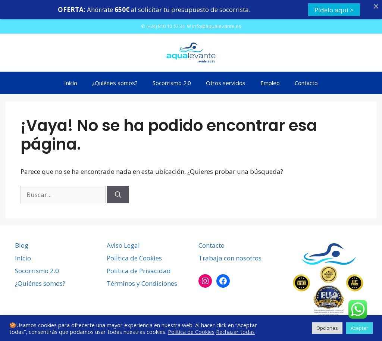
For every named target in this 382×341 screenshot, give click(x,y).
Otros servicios (225, 81)
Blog (21, 244)
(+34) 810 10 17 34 (165, 25)
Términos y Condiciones (142, 282)
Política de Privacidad (139, 270)
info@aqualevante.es (216, 25)
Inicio (70, 81)
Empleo (270, 81)
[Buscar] (118, 194)
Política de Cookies (134, 257)
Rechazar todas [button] (235, 331)
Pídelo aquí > (334, 9)
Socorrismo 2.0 (172, 81)
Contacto (306, 81)
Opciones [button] (327, 328)
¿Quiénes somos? (115, 81)
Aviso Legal (123, 244)
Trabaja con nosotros (230, 257)
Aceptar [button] (359, 328)
